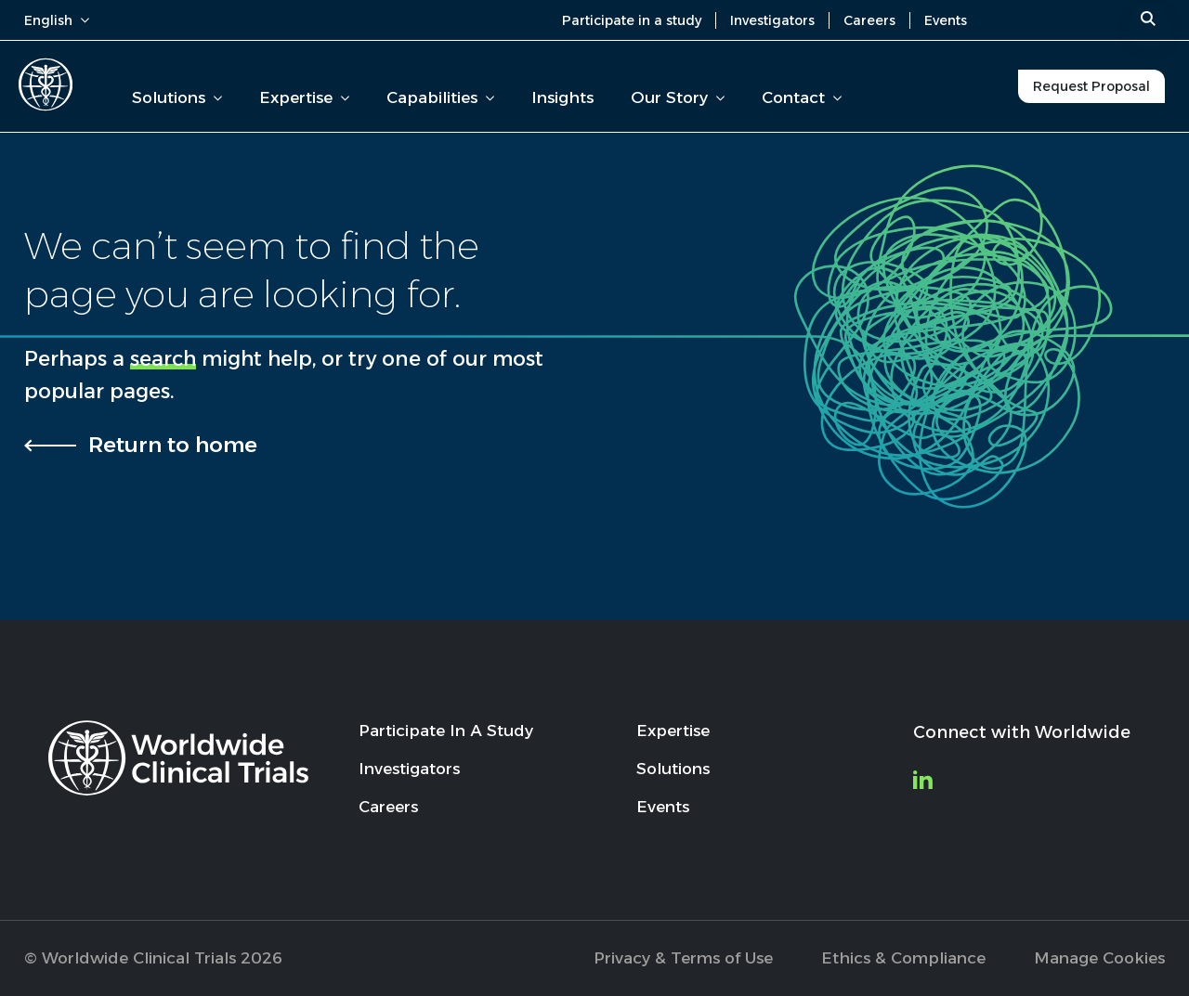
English (56, 20)
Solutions (177, 97)
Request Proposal (1091, 86)
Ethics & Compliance (903, 958)
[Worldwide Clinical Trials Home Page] (45, 84)
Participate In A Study (446, 730)
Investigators (772, 20)
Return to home (172, 445)
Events (945, 20)
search (163, 358)
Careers (869, 20)
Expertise (304, 97)
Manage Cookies (1099, 958)
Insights (562, 97)
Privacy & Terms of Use (683, 958)
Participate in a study (631, 20)
